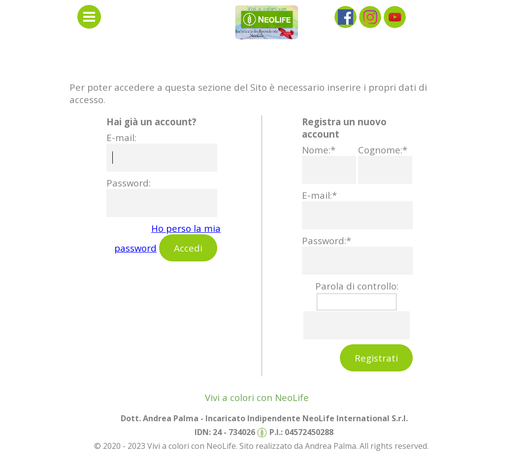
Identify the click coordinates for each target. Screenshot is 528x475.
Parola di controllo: (356, 286)
